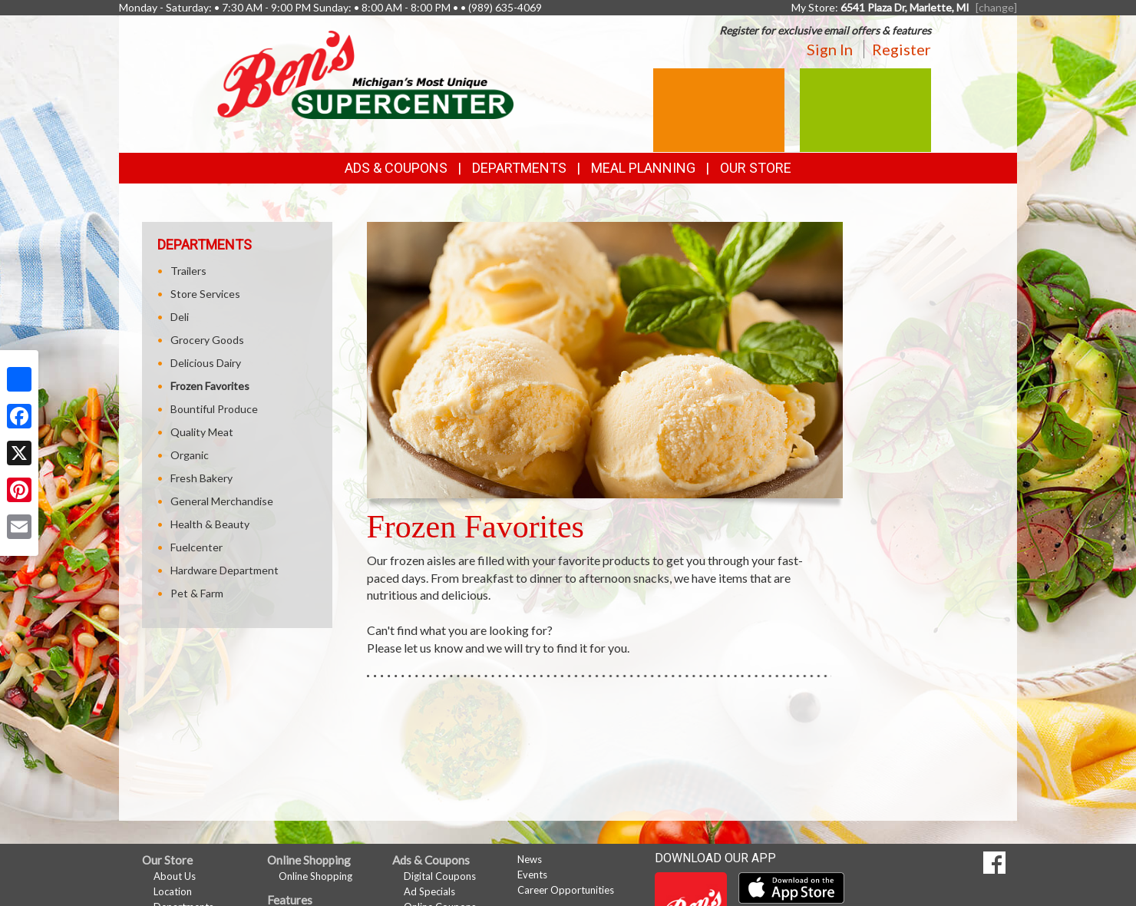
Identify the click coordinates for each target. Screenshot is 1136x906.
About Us (175, 876)
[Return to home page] (365, 73)
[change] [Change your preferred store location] (996, 7)
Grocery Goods (207, 339)
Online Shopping (315, 876)
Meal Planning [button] (643, 168)
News (529, 859)
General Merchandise (221, 501)
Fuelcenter (196, 547)
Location (173, 891)
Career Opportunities (565, 890)
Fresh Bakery (201, 477)
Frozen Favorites (209, 385)
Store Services (205, 293)
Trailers (188, 270)
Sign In (830, 49)
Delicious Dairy (205, 362)
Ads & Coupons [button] (396, 168)
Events (532, 874)
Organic (189, 454)
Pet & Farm (196, 593)
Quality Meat (201, 431)
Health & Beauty (209, 524)
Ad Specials (429, 891)
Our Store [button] (755, 168)
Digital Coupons (440, 876)
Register (901, 49)
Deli (179, 316)
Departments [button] (519, 168)
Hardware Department (224, 570)
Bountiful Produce (214, 408)
